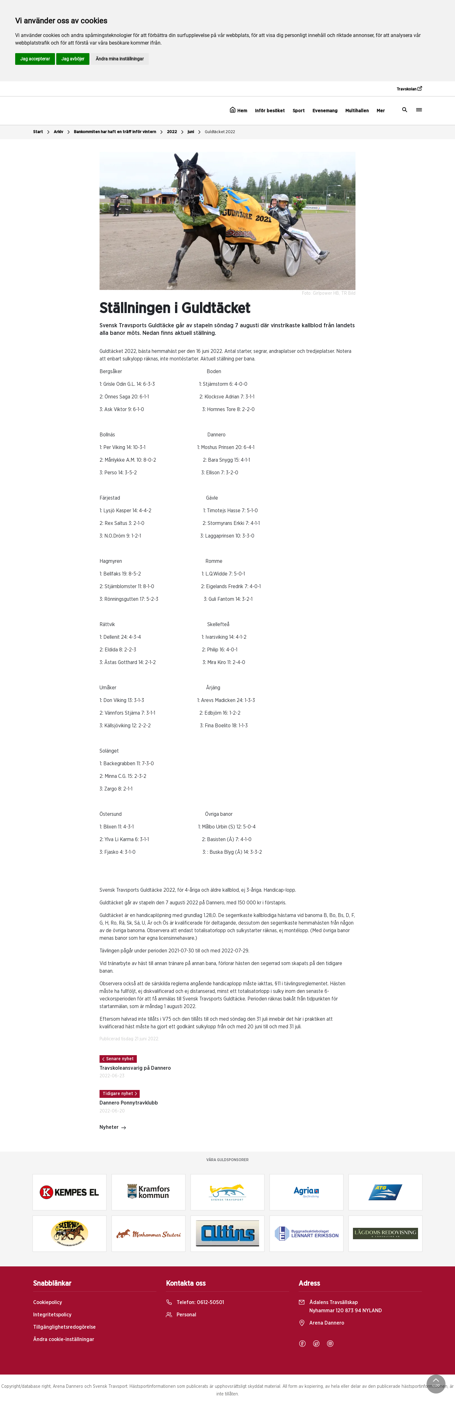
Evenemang (324, 110)
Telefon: (195, 1302)
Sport (299, 110)
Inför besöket (270, 110)
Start (42, 132)
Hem (238, 110)
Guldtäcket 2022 (220, 132)
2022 (176, 132)
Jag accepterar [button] (35, 58)
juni (195, 132)
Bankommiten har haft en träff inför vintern (119, 132)
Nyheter (113, 1128)
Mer (381, 110)
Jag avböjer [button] (72, 58)
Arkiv (62, 132)
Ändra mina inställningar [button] (120, 58)
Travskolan (409, 88)
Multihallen (357, 110)
